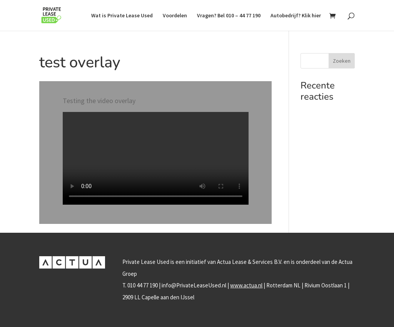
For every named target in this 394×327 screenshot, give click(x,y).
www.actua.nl (246, 285)
